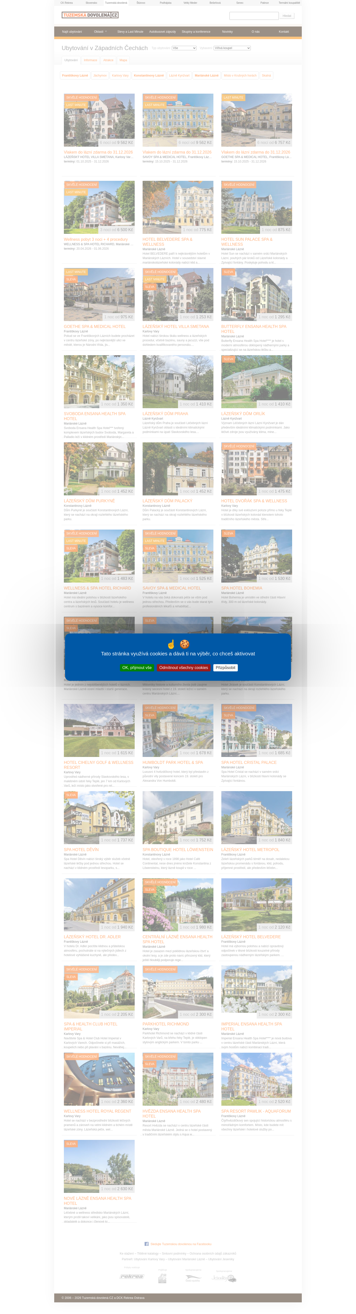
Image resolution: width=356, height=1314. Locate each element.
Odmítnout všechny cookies (183, 668)
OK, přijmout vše (137, 668)
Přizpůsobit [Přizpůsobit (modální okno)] (225, 668)
